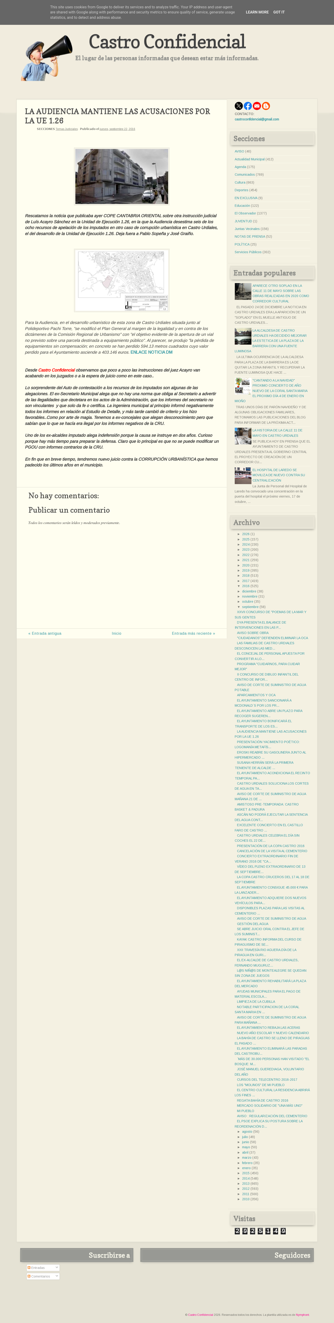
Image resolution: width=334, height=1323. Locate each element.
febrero (247, 1163)
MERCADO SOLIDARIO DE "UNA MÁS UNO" (269, 1105)
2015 (246, 1173)
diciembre (249, 591)
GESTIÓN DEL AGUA (252, 924)
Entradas (36, 1268)
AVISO (239, 151)
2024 (246, 544)
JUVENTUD (243, 221)
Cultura (240, 182)
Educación (242, 205)
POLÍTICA (242, 244)
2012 (246, 1188)
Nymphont (302, 1315)
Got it (279, 12)
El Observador (245, 213)
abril (245, 1152)
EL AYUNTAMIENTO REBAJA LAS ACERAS (268, 1027)
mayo (246, 1147)
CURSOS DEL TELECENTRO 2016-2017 (267, 1079)
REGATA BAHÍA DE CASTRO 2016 (262, 1100)
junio (245, 1142)
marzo (246, 1157)
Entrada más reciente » (193, 633)
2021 (246, 560)
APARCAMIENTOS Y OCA (256, 695)
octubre (247, 601)
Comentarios (39, 1276)
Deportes (241, 190)
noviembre (249, 596)
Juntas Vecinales (247, 229)
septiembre (250, 607)
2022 (246, 555)
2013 (246, 1183)
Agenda (240, 167)
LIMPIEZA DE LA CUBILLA (256, 1001)
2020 (246, 565)
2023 (246, 549)
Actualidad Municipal (250, 159)
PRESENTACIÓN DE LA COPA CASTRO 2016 (271, 846)
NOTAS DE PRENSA (250, 236)
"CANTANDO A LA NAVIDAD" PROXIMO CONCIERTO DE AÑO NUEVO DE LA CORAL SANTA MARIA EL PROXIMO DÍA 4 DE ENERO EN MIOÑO (271, 390)
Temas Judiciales (67, 129)
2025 (246, 539)
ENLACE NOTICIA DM (151, 352)
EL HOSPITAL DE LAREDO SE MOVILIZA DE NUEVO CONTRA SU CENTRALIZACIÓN (279, 475)
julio (245, 1137)
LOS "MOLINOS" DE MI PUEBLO (261, 1085)
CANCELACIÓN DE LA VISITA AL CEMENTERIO (272, 851)
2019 (246, 570)
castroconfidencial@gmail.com (257, 119)
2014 (246, 1178)
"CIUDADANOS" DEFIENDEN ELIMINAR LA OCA (272, 638)
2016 (246, 586)
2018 (246, 575)
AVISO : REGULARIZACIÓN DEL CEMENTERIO (272, 1116)
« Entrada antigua (44, 633)
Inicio (117, 633)
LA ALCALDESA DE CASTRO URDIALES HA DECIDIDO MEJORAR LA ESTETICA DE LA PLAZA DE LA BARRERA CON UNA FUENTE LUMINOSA (271, 341)
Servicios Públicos (248, 252)
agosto (247, 1131)
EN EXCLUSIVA (246, 198)
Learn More (257, 12)
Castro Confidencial (167, 41)
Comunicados (245, 174)
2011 (245, 1194)
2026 (246, 534)
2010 (246, 1199)
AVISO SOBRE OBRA (253, 633)
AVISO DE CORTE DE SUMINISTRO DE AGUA (271, 918)
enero (246, 1168)
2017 (246, 581)
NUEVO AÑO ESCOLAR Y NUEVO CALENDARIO (273, 1033)
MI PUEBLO (245, 1111)
